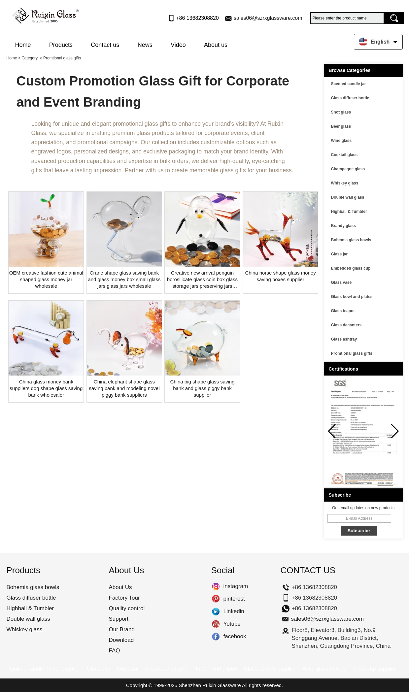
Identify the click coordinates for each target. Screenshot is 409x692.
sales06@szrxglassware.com (268, 18)
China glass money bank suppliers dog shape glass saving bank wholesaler (46, 388)
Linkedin (216, 611)
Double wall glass (347, 197)
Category (29, 58)
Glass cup (98, 669)
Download (121, 640)
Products (61, 45)
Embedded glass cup (351, 268)
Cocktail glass (344, 154)
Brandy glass (343, 225)
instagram (216, 586)
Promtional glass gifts (351, 353)
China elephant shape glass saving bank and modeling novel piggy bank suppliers (124, 388)
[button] (395, 431)
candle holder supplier (54, 669)
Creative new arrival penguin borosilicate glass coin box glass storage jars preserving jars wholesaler (202, 279)
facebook (216, 636)
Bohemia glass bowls (351, 240)
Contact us (105, 45)
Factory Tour (124, 598)
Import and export (216, 669)
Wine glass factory (324, 669)
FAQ (114, 650)
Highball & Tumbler (349, 211)
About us (215, 45)
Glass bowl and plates (352, 296)
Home (23, 45)
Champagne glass (348, 169)
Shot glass (341, 112)
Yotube (216, 624)
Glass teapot (343, 311)
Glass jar (339, 254)
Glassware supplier (166, 669)
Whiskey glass (344, 183)
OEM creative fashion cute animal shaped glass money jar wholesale (46, 279)
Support (119, 619)
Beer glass (341, 126)
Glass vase (341, 282)
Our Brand (122, 629)
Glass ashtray (344, 339)
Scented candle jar (348, 84)
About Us (120, 587)
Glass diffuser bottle (350, 98)
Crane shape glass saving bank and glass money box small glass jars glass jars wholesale (124, 279)
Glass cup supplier (374, 669)
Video (178, 45)
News (145, 45)
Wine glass (341, 140)
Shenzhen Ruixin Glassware (210, 685)
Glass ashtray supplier (270, 669)
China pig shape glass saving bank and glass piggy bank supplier (202, 388)
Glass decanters (346, 325)
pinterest (216, 599)
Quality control (127, 608)
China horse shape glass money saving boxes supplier (280, 276)
